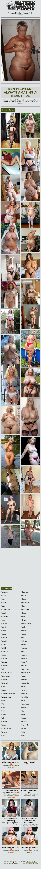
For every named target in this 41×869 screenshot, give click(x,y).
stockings (25, 704)
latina (23, 613)
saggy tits (25, 683)
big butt (4, 658)
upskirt (24, 718)
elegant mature (6, 697)
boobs (3, 644)
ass (2, 599)
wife (23, 732)
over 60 (24, 658)
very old (24, 725)
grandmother (6, 728)
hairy (3, 735)
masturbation (26, 623)
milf (23, 627)
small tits (24, 697)
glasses (4, 725)
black (3, 634)
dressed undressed (8, 693)
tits (22, 711)
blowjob (4, 641)
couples (4, 679)
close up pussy (6, 672)
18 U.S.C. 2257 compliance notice (26, 863)
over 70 (24, 662)
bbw (3, 606)
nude (23, 634)
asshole (4, 602)
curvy (3, 690)
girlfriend (4, 721)
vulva (23, 728)
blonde (4, 637)
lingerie (24, 620)
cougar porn (5, 676)
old (22, 637)
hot (22, 606)
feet (3, 707)
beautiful (4, 616)
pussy (23, 676)
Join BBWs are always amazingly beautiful (20, 92)
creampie (4, 683)
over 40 (24, 651)
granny (4, 732)
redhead (24, 679)
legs (23, 616)
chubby (4, 665)
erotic (3, 700)
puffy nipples (26, 672)
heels (23, 599)
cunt (3, 686)
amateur (4, 592)
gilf (2, 718)
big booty (4, 623)
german (4, 714)
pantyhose (25, 669)
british (3, 648)
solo (23, 700)
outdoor (24, 648)
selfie (23, 686)
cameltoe (4, 662)
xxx (23, 735)
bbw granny (5, 609)
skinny (24, 693)
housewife (25, 609)
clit (2, 669)
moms (23, 630)
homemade (25, 602)
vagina (24, 721)
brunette (4, 651)
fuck (3, 711)
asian (3, 595)
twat (23, 714)
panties (24, 665)
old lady (24, 641)
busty (3, 655)
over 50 (24, 655)
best (3, 620)
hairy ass (24, 592)
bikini (3, 630)
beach (3, 613)
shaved (24, 690)
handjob (24, 595)
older (23, 644)
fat (2, 704)
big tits (4, 627)
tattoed (24, 707)
